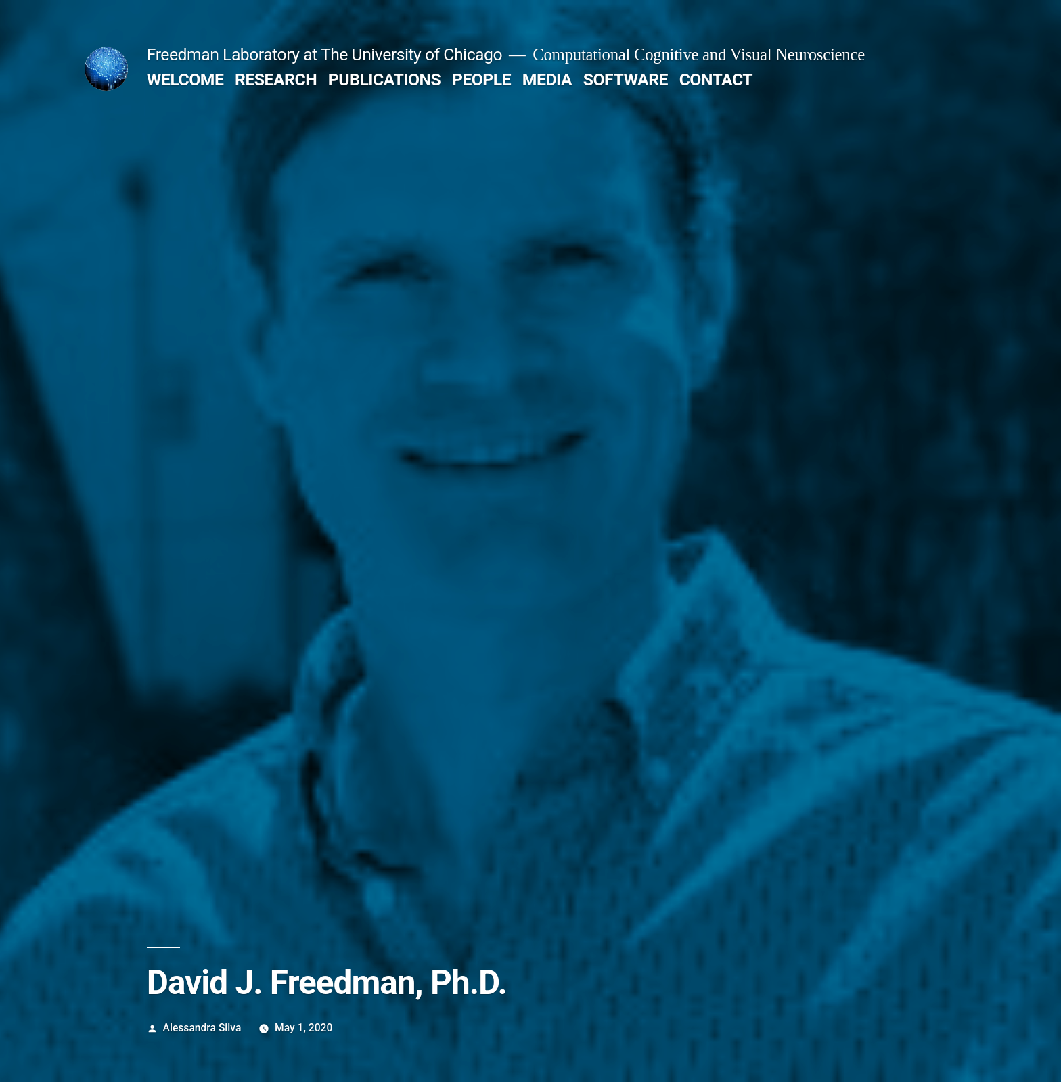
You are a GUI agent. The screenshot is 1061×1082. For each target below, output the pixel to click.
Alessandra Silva (202, 1027)
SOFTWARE (625, 79)
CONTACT (716, 79)
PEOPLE (481, 79)
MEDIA (547, 79)
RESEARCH (276, 79)
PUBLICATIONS (384, 79)
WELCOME (185, 79)
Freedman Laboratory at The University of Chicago (324, 54)
